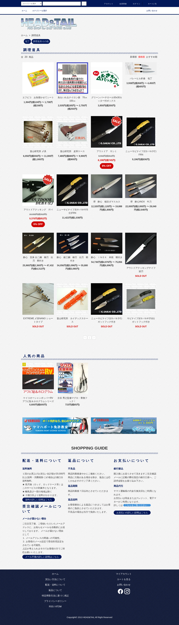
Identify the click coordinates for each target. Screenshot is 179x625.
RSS (51, 606)
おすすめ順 (151, 57)
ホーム (24, 11)
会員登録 (121, 4)
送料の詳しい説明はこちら (38, 499)
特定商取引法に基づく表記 (55, 595)
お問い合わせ (150, 11)
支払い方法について (55, 579)
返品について (55, 590)
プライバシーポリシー (55, 601)
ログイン (134, 4)
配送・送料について (55, 585)
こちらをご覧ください (137, 505)
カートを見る (123, 579)
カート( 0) (151, 4)
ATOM (58, 606)
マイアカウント (124, 574)
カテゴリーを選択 (38, 11)
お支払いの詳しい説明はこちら (132, 512)
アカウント (107, 4)
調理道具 (35, 35)
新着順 (133, 57)
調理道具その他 (41, 41)
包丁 (27, 41)
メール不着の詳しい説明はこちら (42, 557)
